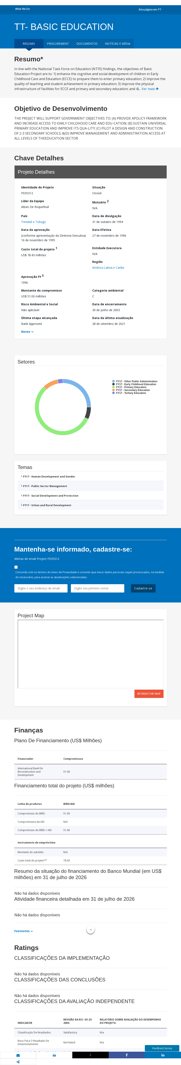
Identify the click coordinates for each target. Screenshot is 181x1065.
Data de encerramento (109, 304)
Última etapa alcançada (39, 318)
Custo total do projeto (39, 248)
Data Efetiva (101, 230)
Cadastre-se (143, 588)
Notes (25, 332)
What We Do (22, 9)
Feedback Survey (162, 1048)
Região (97, 262)
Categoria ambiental (107, 290)
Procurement (58, 44)
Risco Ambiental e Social (39, 304)
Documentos (86, 44)
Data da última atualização (112, 318)
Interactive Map (149, 693)
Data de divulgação (106, 216)
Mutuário (100, 201)
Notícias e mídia (117, 44)
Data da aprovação (35, 230)
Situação (98, 187)
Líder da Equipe (32, 201)
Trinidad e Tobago (33, 222)
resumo (29, 44)
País (24, 216)
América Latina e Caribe (108, 268)
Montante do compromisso (41, 290)
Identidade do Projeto (37, 187)
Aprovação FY (32, 276)
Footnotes (22, 931)
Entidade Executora (107, 248)
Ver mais (150, 89)
